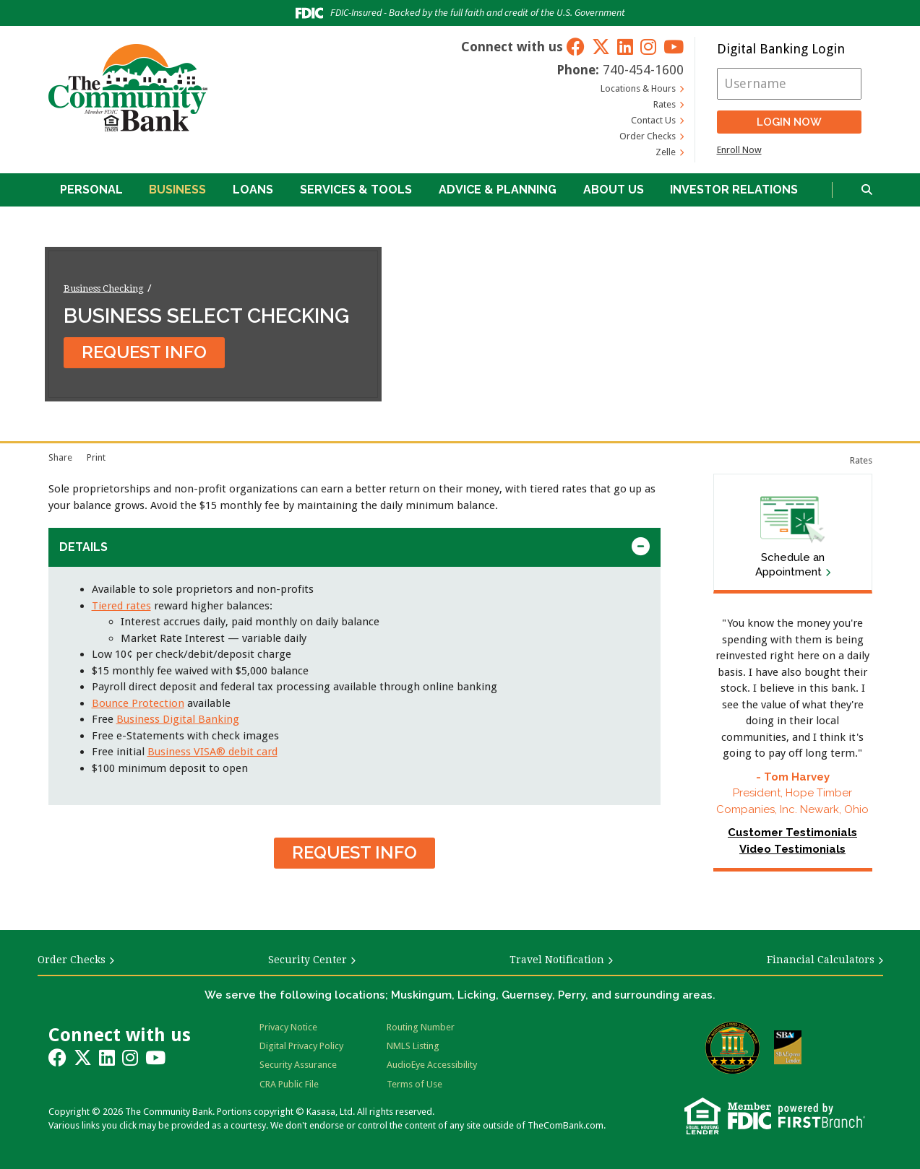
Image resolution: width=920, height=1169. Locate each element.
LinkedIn (625, 47)
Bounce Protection (138, 703)
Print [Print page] (96, 457)
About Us (613, 189)
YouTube (673, 47)
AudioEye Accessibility (432, 1064)
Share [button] (60, 457)
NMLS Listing (413, 1045)
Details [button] (83, 547)
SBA (787, 1047)
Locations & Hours (638, 88)
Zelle (665, 152)
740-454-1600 (643, 69)
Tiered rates (121, 605)
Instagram (648, 47)
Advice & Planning (497, 189)
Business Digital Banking (177, 719)
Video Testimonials (792, 849)
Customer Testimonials (792, 832)
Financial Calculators (820, 959)
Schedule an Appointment (790, 564)
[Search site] (866, 190)
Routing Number (421, 1027)
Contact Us (653, 120)
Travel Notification (557, 959)
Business (177, 189)
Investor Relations (734, 189)
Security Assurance (298, 1064)
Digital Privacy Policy (301, 1045)
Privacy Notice (288, 1027)
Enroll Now (739, 149)
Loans (253, 189)
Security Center (307, 959)
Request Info (144, 352)
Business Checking (104, 287)
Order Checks (647, 136)
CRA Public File (289, 1084)
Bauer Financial (732, 1048)
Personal (91, 189)
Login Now (789, 122)
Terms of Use (414, 1084)
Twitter (601, 47)
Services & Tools (356, 189)
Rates (664, 104)
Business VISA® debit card (212, 751)
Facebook (576, 47)
